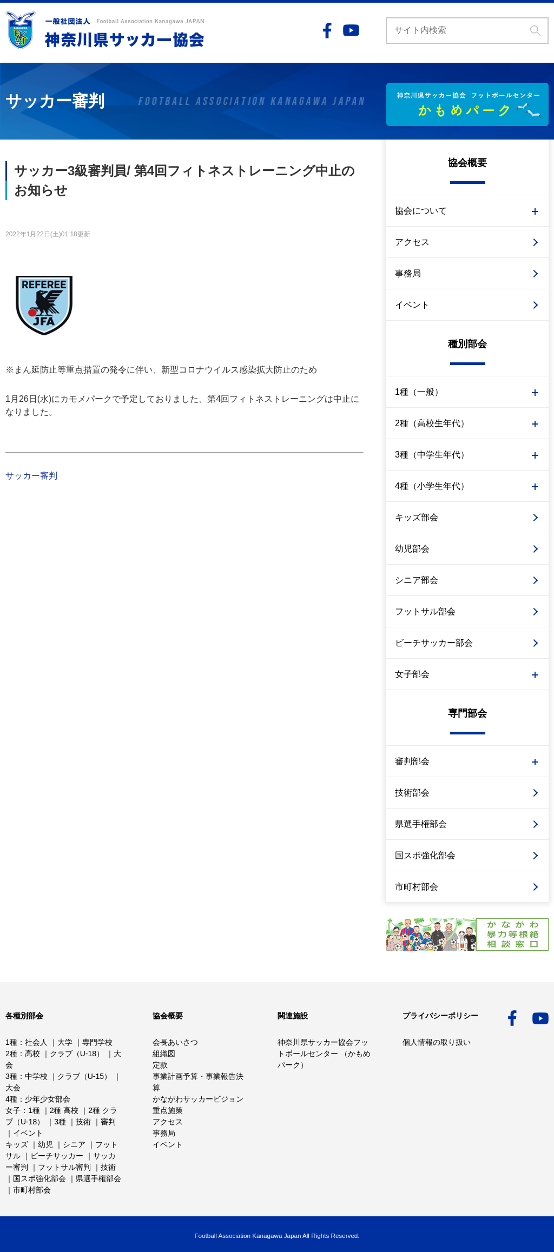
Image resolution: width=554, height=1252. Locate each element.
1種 (11, 1042)
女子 (13, 1110)
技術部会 (412, 792)
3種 (11, 1076)
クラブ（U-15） (84, 1076)
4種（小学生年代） (432, 486)
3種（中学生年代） (432, 454)
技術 (83, 1121)
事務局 (408, 273)
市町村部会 (416, 886)
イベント (412, 304)
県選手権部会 (421, 824)
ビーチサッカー (56, 1155)
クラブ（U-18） (77, 1053)
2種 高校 (64, 1110)
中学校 (36, 1076)
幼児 (45, 1144)
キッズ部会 (416, 517)
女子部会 (412, 674)
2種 (11, 1053)
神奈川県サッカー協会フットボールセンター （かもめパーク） (324, 1053)
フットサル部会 (425, 611)
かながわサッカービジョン (198, 1099)
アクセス (412, 242)
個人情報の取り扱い (437, 1042)
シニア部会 (416, 580)
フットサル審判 (64, 1167)
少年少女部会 (47, 1099)
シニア (74, 1144)
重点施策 (168, 1110)
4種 (11, 1099)
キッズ (16, 1144)
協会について (421, 210)
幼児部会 (412, 548)
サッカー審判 (31, 475)
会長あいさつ (175, 1042)
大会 (13, 1087)
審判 (108, 1121)
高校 (32, 1053)
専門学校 (97, 1042)
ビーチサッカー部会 (434, 642)
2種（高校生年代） (432, 423)
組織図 (164, 1053)
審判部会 (412, 761)
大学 (64, 1042)
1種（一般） (419, 391)
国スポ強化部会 (425, 855)
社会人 (36, 1042)
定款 (160, 1065)
